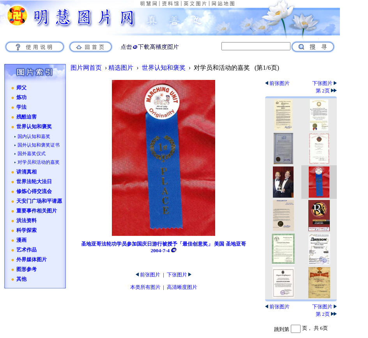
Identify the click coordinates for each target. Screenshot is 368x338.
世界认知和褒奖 (34, 126)
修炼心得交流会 (34, 191)
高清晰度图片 (182, 287)
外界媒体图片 (31, 259)
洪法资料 (26, 220)
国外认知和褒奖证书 (39, 145)
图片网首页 (86, 67)
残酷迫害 (26, 117)
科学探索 (26, 230)
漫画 (21, 240)
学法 (21, 107)
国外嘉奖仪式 (32, 153)
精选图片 (120, 67)
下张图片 (179, 275)
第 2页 (326, 91)
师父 (21, 87)
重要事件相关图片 (36, 211)
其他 (21, 279)
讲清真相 (26, 172)
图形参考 (26, 269)
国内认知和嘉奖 (34, 136)
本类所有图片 (145, 287)
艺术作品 (26, 250)
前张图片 (148, 275)
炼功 (21, 97)
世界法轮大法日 (34, 181)
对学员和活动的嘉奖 (39, 162)
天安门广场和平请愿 (39, 201)
